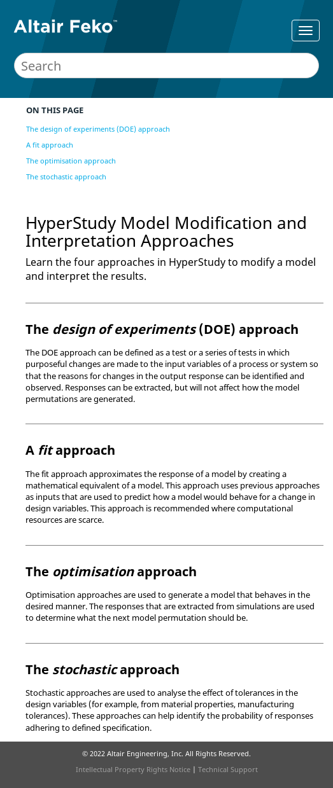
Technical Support (228, 769)
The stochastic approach (66, 176)
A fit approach (49, 144)
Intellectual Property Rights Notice (133, 769)
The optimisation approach (71, 160)
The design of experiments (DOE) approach (98, 129)
